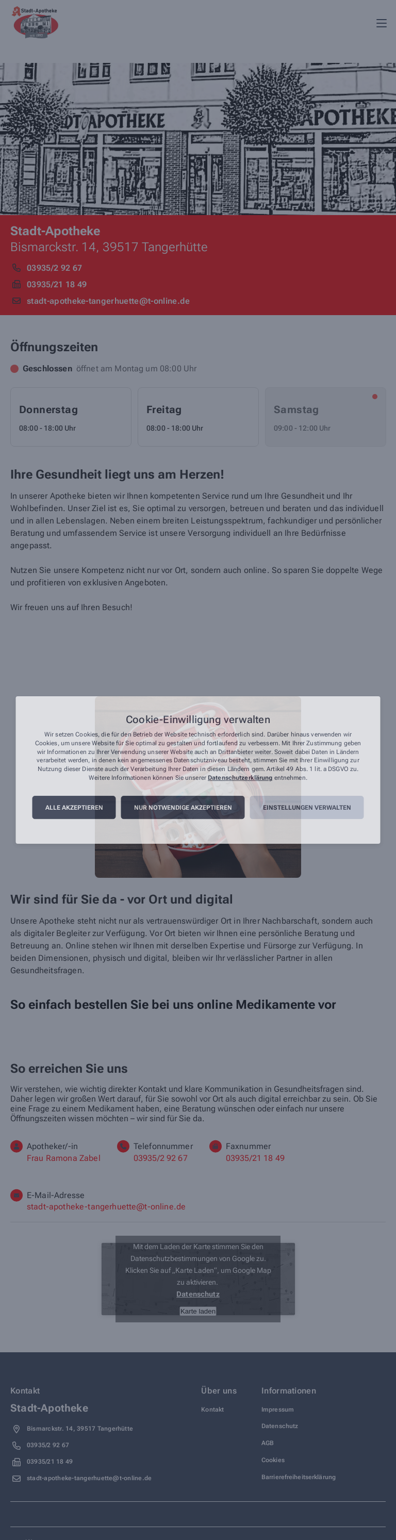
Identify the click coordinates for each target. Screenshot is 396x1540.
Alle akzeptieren (74, 807)
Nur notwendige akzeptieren (183, 807)
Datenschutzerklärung (240, 777)
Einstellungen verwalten (307, 807)
